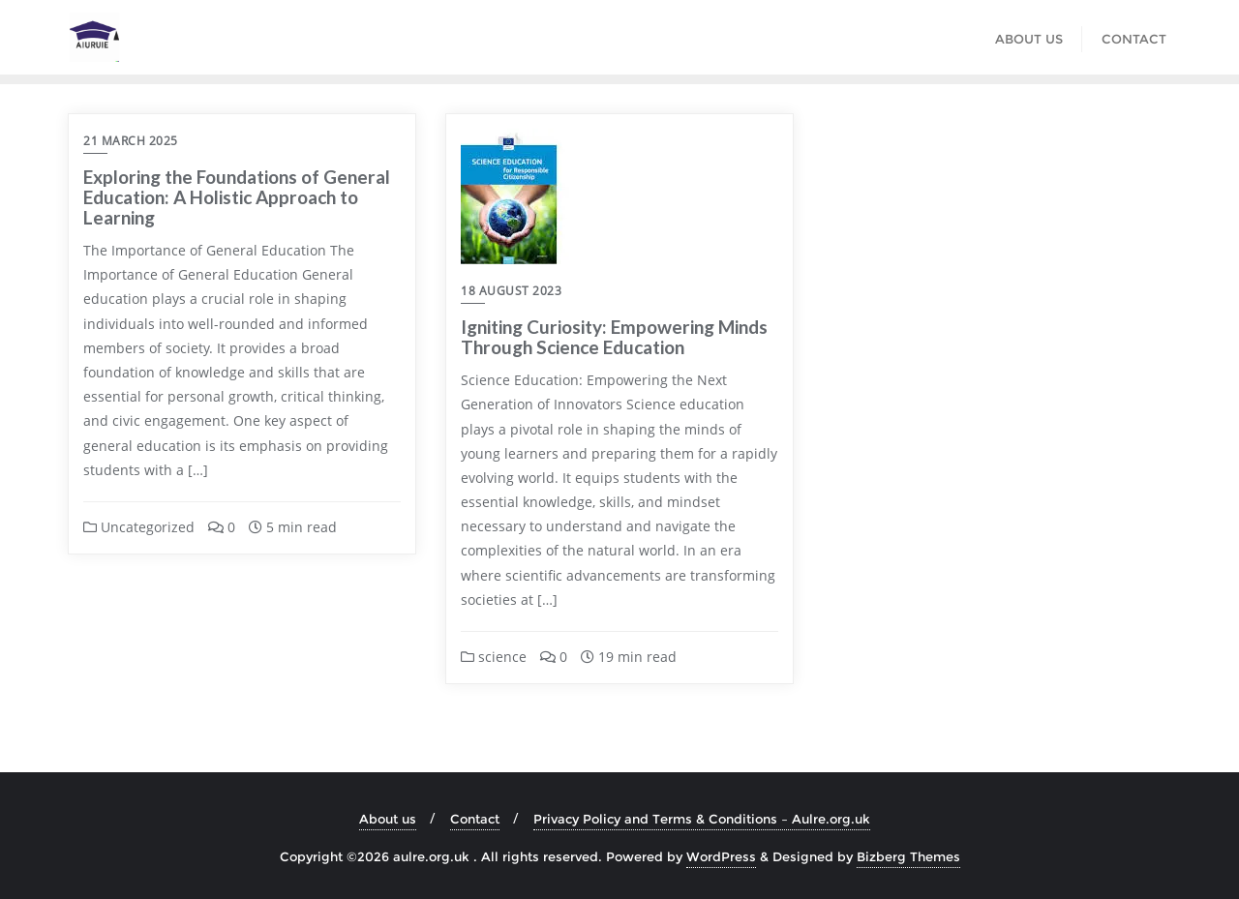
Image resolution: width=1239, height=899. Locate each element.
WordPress (721, 856)
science (494, 656)
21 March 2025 (130, 141)
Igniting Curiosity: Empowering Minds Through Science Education (614, 336)
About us (387, 818)
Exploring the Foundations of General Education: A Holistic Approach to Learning (236, 196)
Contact (474, 818)
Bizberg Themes (908, 856)
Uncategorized (139, 527)
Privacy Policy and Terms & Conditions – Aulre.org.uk (701, 818)
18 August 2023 (511, 291)
